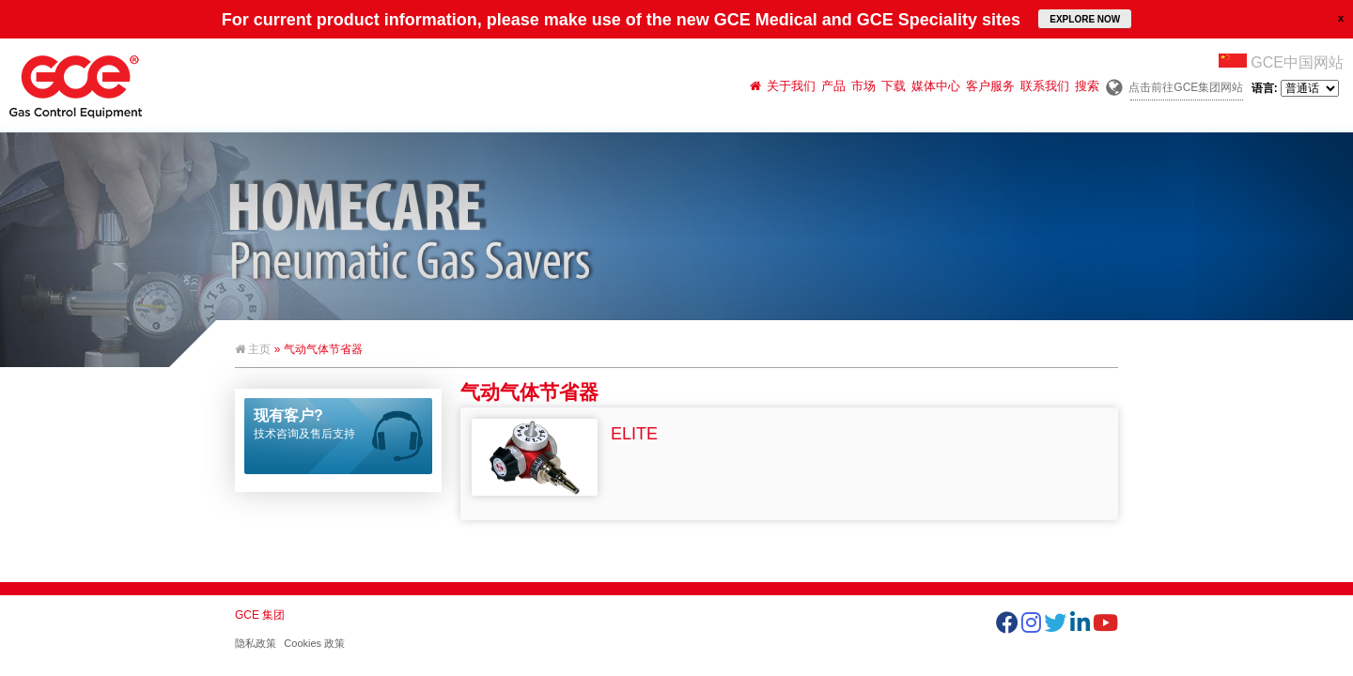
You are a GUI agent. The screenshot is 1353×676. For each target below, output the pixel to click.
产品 (833, 86)
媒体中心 (935, 86)
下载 (893, 86)
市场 (863, 86)
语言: (1295, 88)
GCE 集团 (260, 615)
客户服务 (990, 86)
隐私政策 (255, 643)
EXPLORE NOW (1085, 19)
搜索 (1087, 86)
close (1340, 17)
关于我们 (791, 86)
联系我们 (1044, 86)
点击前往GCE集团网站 (1185, 87)
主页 (253, 349)
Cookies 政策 (314, 643)
